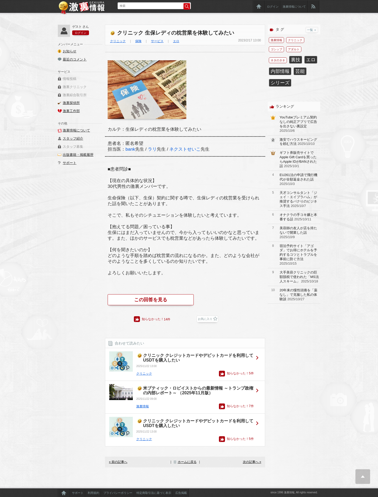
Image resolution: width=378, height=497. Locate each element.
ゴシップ (276, 49)
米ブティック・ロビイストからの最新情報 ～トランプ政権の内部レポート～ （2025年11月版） (198, 390)
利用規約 (93, 492)
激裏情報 (142, 406)
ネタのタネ (278, 60)
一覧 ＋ (312, 29)
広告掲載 (181, 492)
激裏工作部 (71, 111)
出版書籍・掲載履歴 (78, 155)
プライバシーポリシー (117, 492)
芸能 (300, 71)
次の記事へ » (252, 462)
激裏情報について (294, 6)
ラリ (152, 149)
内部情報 (280, 71)
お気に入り (205, 318)
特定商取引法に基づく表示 (153, 492)
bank (130, 149)
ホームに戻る (187, 462)
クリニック (118, 41)
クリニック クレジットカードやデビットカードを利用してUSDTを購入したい (198, 357)
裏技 (295, 59)
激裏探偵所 (71, 103)
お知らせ (69, 51)
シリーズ (280, 82)
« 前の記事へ (118, 462)
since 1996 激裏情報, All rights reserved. (294, 492)
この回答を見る (150, 299)
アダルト (294, 49)
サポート (69, 163)
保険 (138, 41)
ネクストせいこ (185, 149)
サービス (157, 41)
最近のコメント (75, 59)
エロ (176, 41)
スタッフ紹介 (73, 138)
